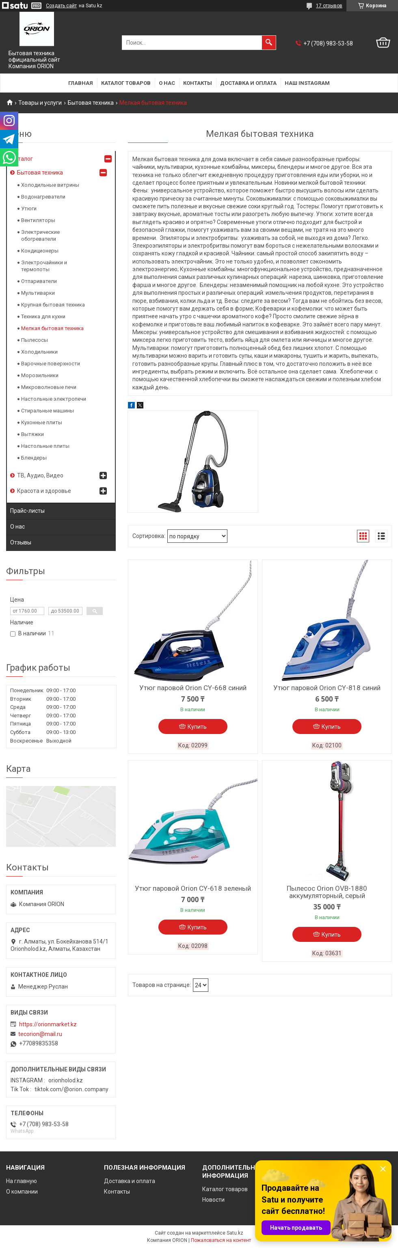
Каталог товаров (126, 83)
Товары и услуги (40, 102)
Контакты (197, 83)
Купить (197, 726)
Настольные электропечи (53, 399)
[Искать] (269, 43)
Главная (80, 83)
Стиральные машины (47, 411)
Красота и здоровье (44, 491)
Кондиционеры (39, 251)
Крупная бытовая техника (53, 305)
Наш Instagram (307, 83)
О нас (167, 83)
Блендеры (34, 458)
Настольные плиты (45, 446)
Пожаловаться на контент (221, 1240)
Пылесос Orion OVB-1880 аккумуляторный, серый (327, 892)
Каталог (22, 158)
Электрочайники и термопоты (44, 265)
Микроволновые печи (48, 387)
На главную (21, 1181)
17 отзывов (329, 6)
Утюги (29, 208)
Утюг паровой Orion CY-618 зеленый (193, 888)
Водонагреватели (43, 197)
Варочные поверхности (50, 364)
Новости (213, 1199)
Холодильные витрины (50, 185)
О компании (22, 1191)
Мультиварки (38, 293)
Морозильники (39, 375)
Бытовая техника (91, 102)
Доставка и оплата (248, 83)
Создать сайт (61, 6)
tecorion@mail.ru (40, 1034)
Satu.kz (235, 1233)
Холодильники (39, 352)
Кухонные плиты (41, 422)
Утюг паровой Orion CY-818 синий (327, 687)
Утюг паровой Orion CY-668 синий (193, 687)
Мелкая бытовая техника (52, 328)
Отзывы (20, 542)
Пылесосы (34, 340)
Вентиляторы (38, 220)
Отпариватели (39, 281)
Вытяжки (32, 434)
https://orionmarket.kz (48, 1024)
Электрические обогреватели (40, 235)
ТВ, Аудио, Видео (40, 475)
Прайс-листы (27, 510)
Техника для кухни (43, 316)
